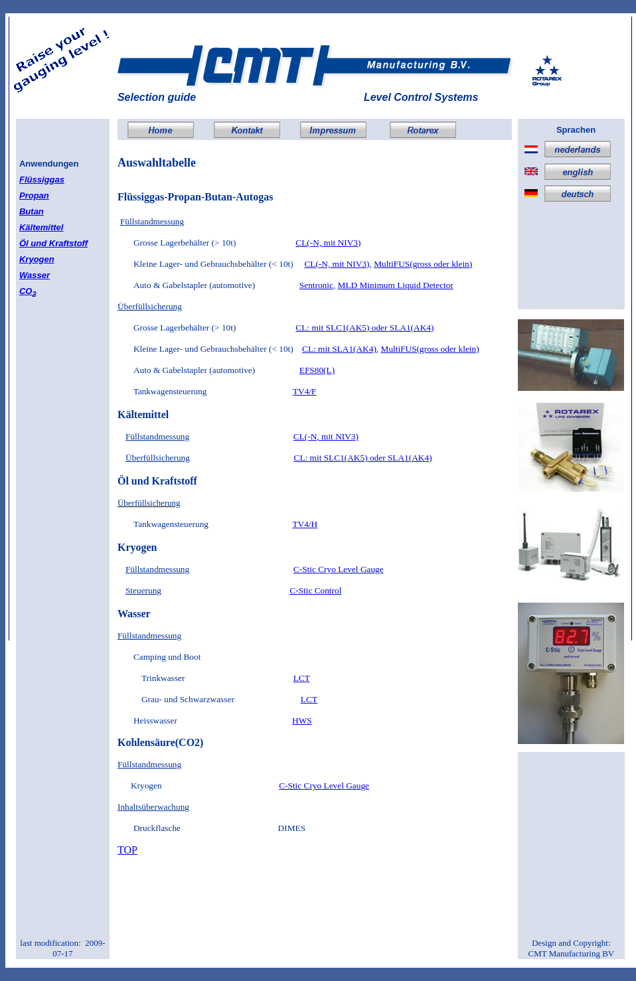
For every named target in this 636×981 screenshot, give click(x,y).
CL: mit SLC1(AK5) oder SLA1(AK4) (364, 328)
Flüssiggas (41, 180)
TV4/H (304, 524)
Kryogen (36, 259)
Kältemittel (41, 227)
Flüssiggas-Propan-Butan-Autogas (195, 196)
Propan (34, 195)
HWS (302, 720)
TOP (127, 850)
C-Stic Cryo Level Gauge (338, 569)
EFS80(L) (317, 370)
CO (28, 291)
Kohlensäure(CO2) (160, 742)
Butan (31, 211)
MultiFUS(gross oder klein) (423, 264)
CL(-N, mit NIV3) (327, 243)
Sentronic (316, 285)
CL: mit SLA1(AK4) (339, 349)
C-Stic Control (315, 590)
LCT (301, 678)
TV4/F (305, 391)
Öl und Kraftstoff (53, 243)
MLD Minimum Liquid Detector (395, 285)
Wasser (34, 275)
